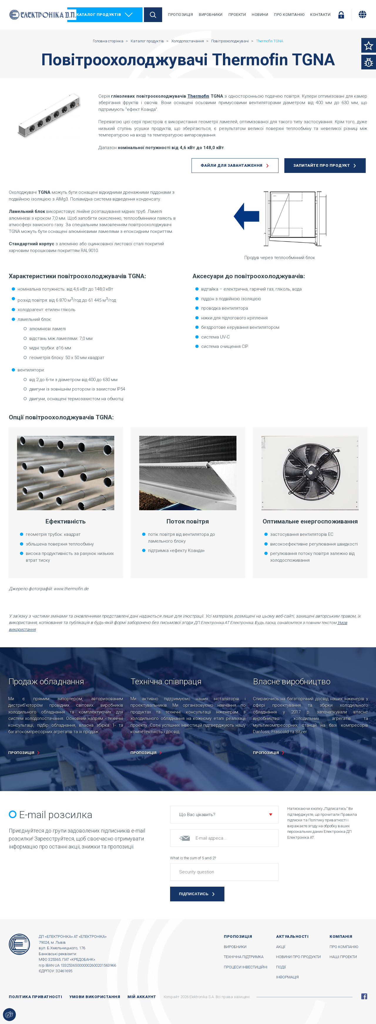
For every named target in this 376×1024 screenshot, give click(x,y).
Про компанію (289, 14)
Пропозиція (180, 14)
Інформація (287, 977)
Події (281, 967)
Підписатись (194, 894)
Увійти (341, 14)
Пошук (153, 14)
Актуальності (292, 936)
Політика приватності (35, 997)
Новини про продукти (298, 957)
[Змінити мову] (362, 14)
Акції (280, 947)
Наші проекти (343, 957)
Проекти (237, 14)
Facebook (364, 996)
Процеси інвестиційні (245, 967)
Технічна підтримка (243, 957)
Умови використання (94, 997)
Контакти (320, 14)
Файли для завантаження (232, 165)
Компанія (341, 936)
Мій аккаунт (141, 997)
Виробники (211, 14)
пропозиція (21, 753)
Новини (260, 14)
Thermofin (198, 96)
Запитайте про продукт (321, 165)
